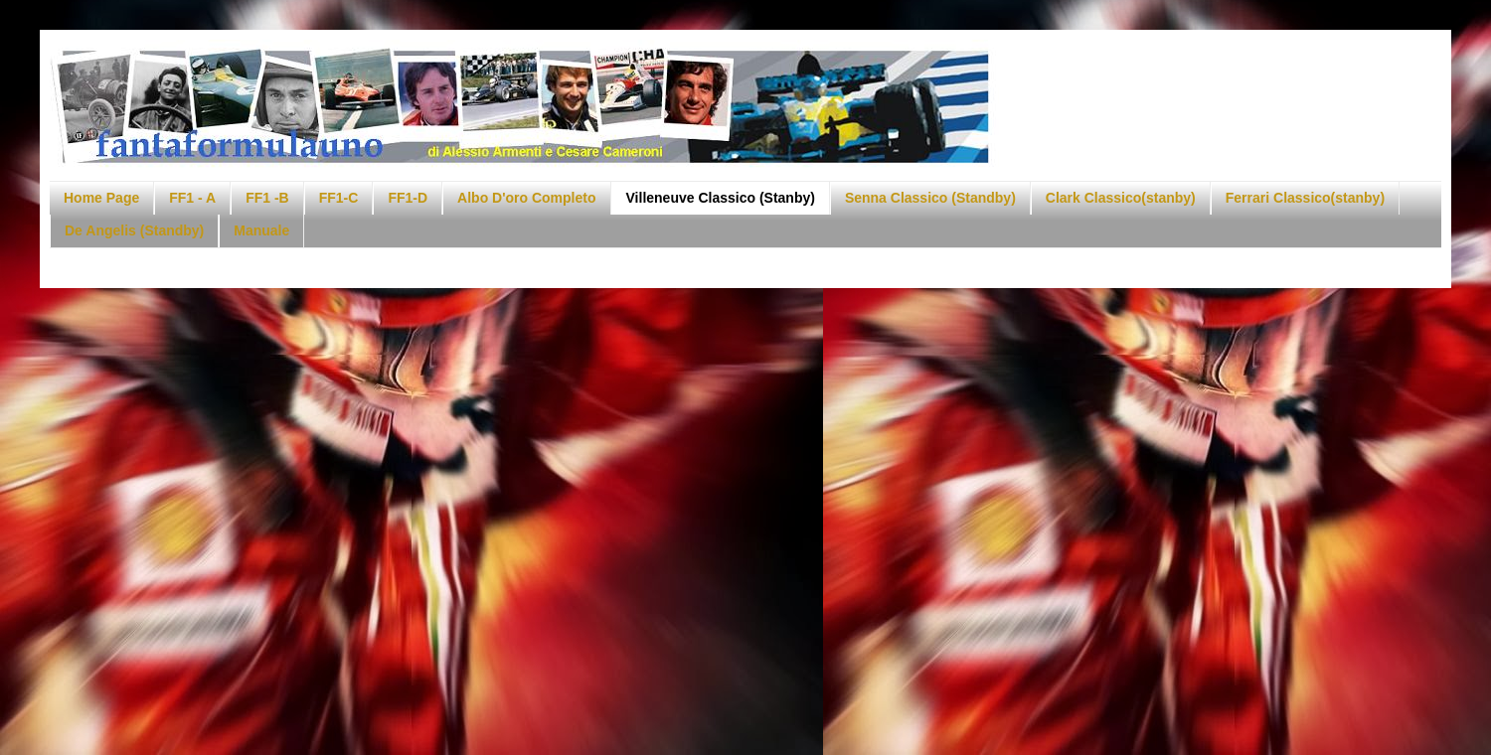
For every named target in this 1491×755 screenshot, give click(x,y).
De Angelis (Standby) (134, 230)
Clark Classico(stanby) (1121, 198)
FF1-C (339, 198)
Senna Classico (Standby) (930, 198)
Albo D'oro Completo (526, 198)
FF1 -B (267, 198)
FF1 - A (192, 198)
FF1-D (407, 198)
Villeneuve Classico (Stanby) (720, 198)
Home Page (101, 198)
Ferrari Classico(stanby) (1305, 198)
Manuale (261, 230)
